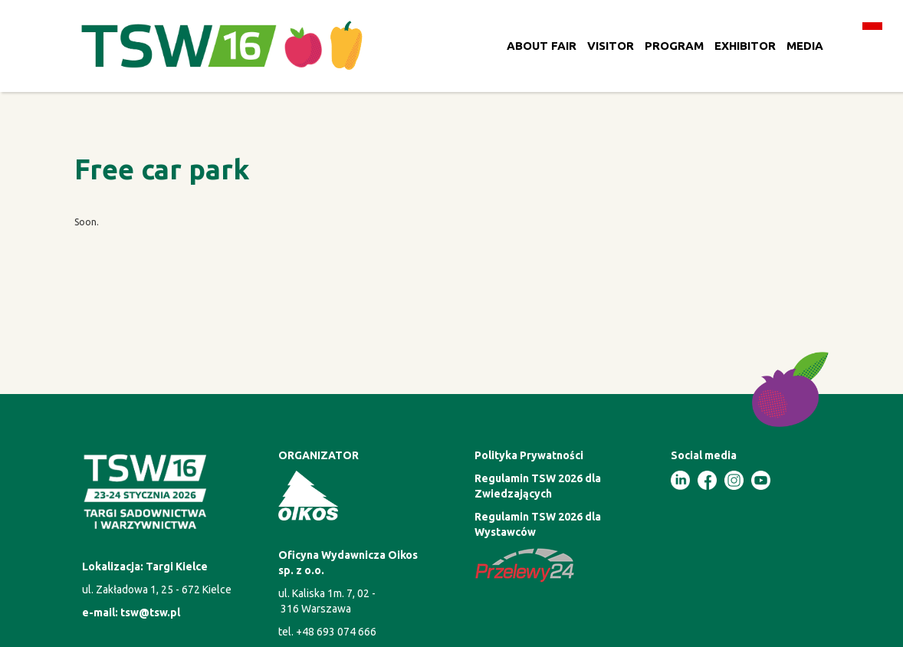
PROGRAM (674, 45)
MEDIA (804, 45)
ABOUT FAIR (541, 45)
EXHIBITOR (745, 45)
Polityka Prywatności (528, 455)
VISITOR (610, 45)
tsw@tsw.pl (150, 612)
